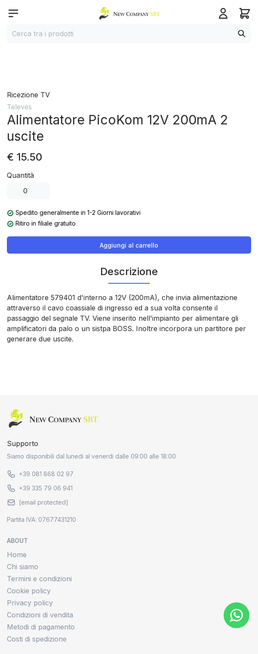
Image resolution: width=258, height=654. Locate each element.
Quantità (20, 175)
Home (17, 554)
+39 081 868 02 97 (40, 474)
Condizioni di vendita (40, 615)
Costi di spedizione (37, 639)
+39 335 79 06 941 (40, 488)
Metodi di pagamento (41, 627)
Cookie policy (29, 590)
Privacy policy (30, 602)
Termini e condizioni (39, 578)
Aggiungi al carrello (129, 245)
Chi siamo (22, 566)
